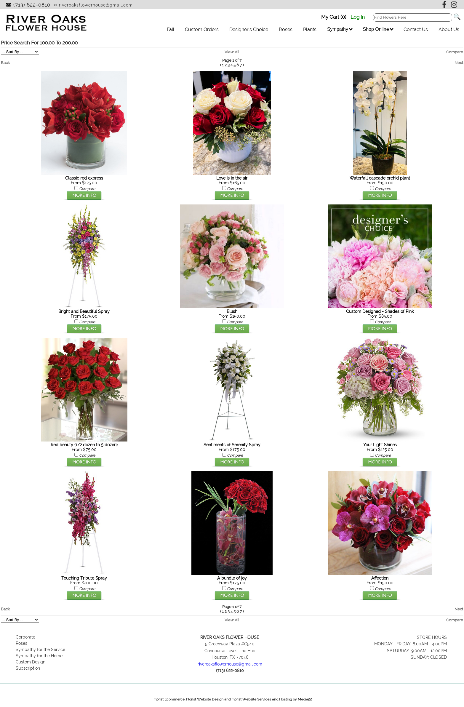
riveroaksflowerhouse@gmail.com (230, 664)
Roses (285, 29)
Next (459, 62)
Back (5, 62)
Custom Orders (202, 29)
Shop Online (378, 29)
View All (232, 51)
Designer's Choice (248, 29)
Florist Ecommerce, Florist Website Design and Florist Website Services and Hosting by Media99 (232, 699)
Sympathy (340, 29)
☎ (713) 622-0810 (27, 5)
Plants (309, 29)
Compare (454, 51)
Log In (358, 17)
